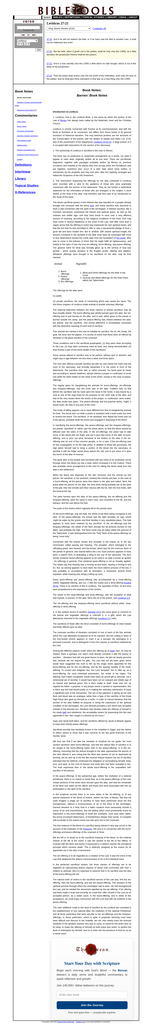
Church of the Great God (65, 1022)
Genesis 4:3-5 (94, 612)
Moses (63, 120)
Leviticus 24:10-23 (103, 142)
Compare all (99, 28)
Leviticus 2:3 (124, 598)
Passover (87, 829)
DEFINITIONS (72, 17)
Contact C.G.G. (81, 1022)
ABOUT (133, 17)
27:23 (49, 75)
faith (64, 712)
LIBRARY (111, 17)
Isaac (112, 650)
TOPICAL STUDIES (93, 17)
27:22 (49, 63)
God (92, 205)
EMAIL (123, 17)
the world (121, 238)
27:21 (49, 51)
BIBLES (57, 17)
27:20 (49, 39)
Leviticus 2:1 (105, 618)
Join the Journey (92, 1005)
